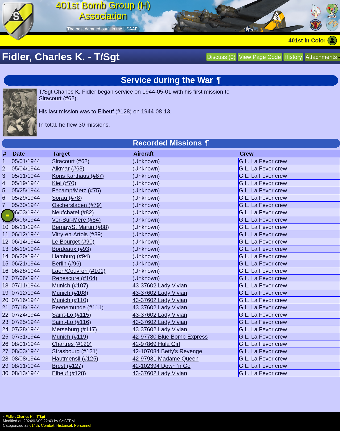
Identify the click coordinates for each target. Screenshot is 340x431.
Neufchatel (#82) (73, 212)
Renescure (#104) (74, 278)
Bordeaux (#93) (71, 249)
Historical (64, 425)
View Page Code (260, 57)
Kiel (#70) (64, 183)
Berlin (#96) (66, 263)
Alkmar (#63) (68, 168)
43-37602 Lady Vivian (160, 285)
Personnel (82, 425)
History (293, 57)
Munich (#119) (70, 336)
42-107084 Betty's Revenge (167, 351)
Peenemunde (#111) (78, 307)
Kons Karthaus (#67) (78, 176)
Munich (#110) (70, 300)
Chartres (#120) (71, 344)
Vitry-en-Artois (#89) (77, 234)
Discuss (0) (221, 57)
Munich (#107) (70, 285)
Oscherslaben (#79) (77, 205)
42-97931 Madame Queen (166, 358)
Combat (47, 425)
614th (34, 425)
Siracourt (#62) (57, 98)
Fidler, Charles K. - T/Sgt (25, 417)
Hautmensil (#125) (75, 358)
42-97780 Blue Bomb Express (170, 336)
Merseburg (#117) (74, 329)
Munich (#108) (70, 293)
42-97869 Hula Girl (156, 344)
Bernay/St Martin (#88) (80, 227)
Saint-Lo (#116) (71, 322)
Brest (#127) (67, 366)
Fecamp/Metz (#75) (76, 190)
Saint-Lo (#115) (71, 314)
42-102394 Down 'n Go (162, 366)
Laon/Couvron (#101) (78, 271)
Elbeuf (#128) (115, 111)
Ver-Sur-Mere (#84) (76, 219)
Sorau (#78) (67, 198)
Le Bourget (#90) (73, 241)
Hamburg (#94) (71, 256)
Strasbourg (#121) (74, 351)
